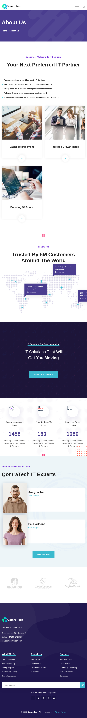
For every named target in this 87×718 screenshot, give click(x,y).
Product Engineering (9, 672)
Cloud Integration (8, 659)
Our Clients (35, 672)
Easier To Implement (22, 148)
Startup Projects (8, 668)
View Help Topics (66, 659)
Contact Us (64, 676)
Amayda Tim (35, 492)
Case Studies (36, 664)
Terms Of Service (66, 672)
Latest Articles (65, 664)
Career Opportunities (38, 668)
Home (5, 31)
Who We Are (35, 659)
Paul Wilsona (35, 524)
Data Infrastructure (9, 676)
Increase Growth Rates (65, 148)
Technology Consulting (68, 668)
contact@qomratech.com (12, 641)
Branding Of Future (21, 208)
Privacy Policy (60, 712)
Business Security (8, 664)
